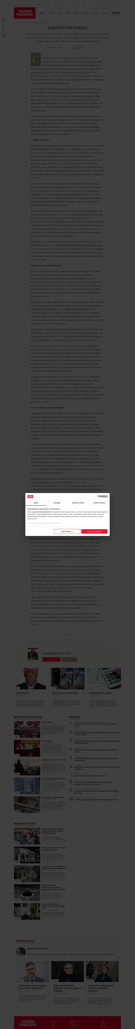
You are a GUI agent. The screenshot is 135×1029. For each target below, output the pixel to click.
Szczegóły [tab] (57, 503)
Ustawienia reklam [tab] (78, 503)
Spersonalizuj (67, 531)
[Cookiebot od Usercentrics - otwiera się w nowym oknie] (99, 496)
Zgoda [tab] (36, 503)
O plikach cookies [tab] (99, 503)
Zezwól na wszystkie (94, 531)
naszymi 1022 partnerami (41, 512)
